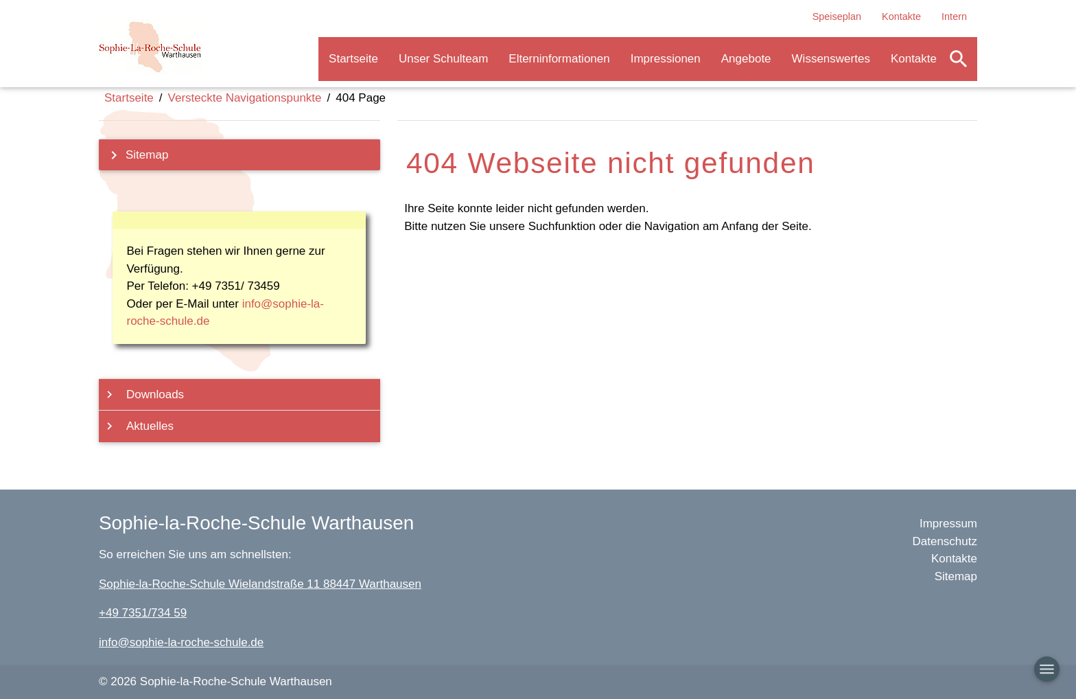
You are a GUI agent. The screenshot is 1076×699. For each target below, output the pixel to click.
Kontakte (901, 16)
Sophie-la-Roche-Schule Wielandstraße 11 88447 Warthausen (260, 584)
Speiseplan (836, 16)
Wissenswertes (831, 58)
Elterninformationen (558, 58)
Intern (954, 16)
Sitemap (135, 155)
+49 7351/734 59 (143, 612)
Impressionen (666, 58)
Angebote (746, 58)
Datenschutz (945, 541)
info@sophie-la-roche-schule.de (181, 642)
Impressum (948, 523)
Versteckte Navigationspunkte (245, 97)
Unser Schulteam (443, 58)
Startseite (353, 58)
